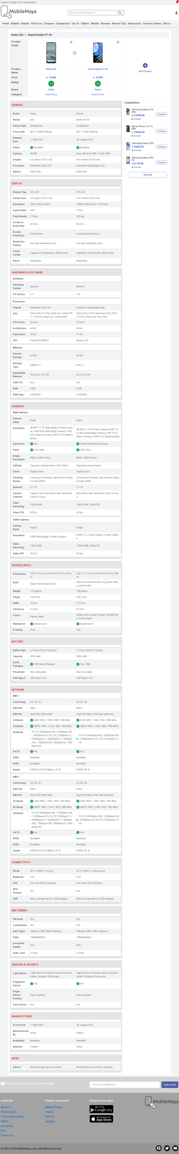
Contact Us (7, 1135)
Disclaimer (7, 1126)
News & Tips (119, 23)
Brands (25, 23)
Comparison (63, 23)
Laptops (50, 1121)
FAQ (3, 1130)
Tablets (85, 23)
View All (147, 174)
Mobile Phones (54, 1107)
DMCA (4, 1121)
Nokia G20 (51, 69)
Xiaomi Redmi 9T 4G (98, 69)
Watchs (95, 23)
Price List (36, 23)
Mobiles (15, 23)
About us (6, 1107)
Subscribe (170, 1084)
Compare (49, 23)
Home (6, 23)
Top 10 (75, 23)
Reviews (105, 23)
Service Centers (152, 23)
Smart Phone (51, 94)
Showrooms (134, 23)
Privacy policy (9, 1111)
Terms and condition (13, 1116)
